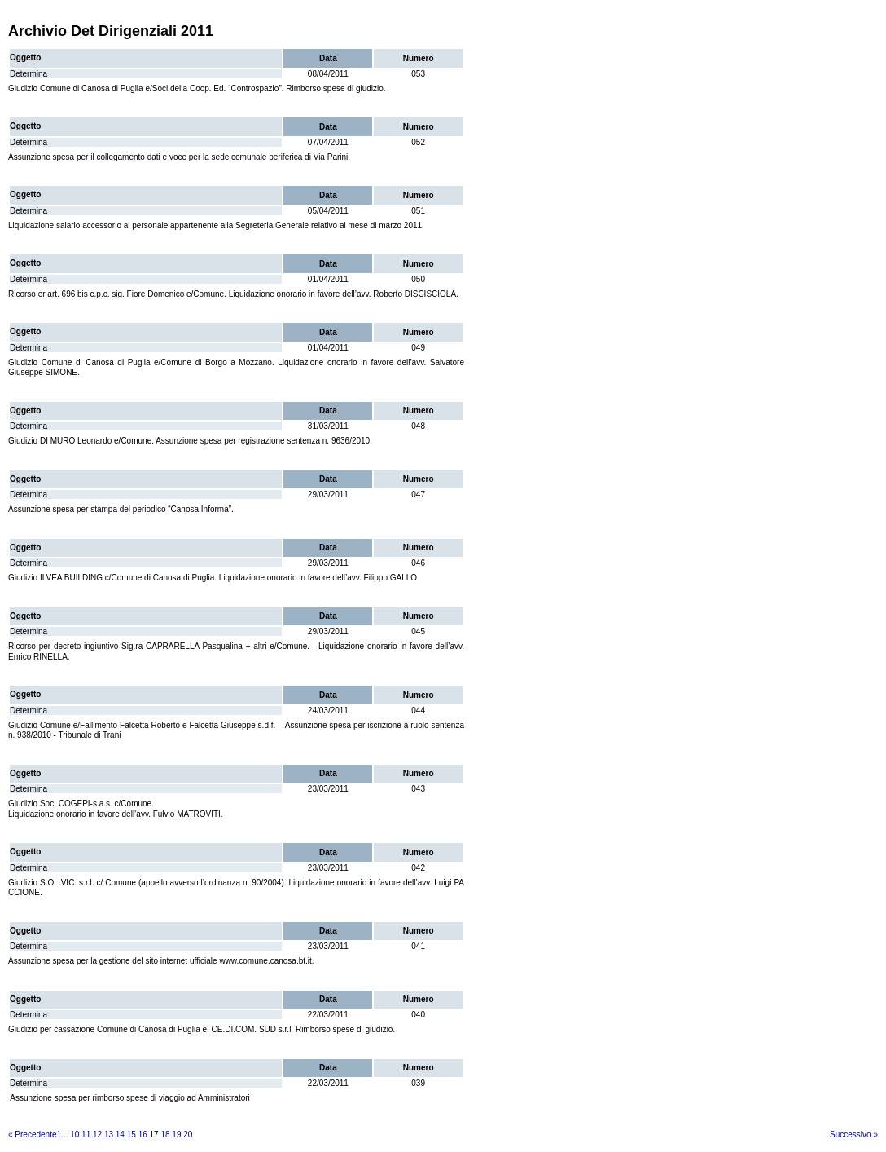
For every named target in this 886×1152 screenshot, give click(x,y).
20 (187, 1134)
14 (120, 1134)
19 (176, 1134)
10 (74, 1134)
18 (164, 1134)
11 (85, 1134)
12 (97, 1134)
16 (142, 1134)
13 (108, 1134)
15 (131, 1134)
